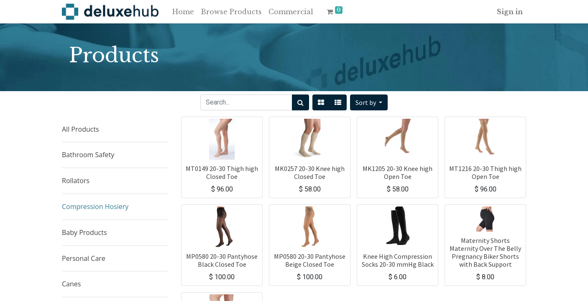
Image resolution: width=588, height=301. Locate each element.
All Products (80, 129)
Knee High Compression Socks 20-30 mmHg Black (398, 260)
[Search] (300, 102)
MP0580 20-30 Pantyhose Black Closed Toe (222, 260)
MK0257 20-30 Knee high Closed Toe (310, 172)
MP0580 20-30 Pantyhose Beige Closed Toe (309, 260)
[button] (369, 102)
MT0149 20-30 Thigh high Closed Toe (222, 172)
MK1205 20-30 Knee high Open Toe (397, 172)
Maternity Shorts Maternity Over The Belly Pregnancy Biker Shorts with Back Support (485, 252)
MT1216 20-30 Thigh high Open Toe (485, 172)
